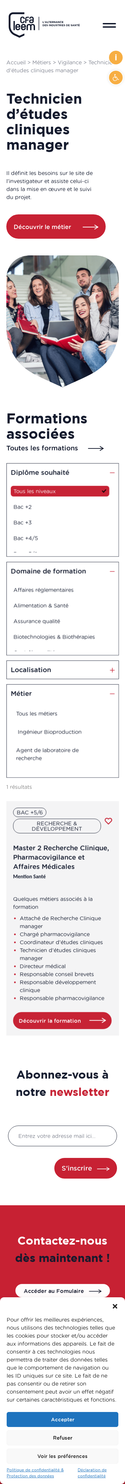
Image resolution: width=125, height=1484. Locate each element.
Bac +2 (26, 507)
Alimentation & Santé (42, 605)
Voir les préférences (62, 1456)
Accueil (16, 62)
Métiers (41, 62)
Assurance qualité (39, 619)
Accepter (62, 1419)
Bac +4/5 (29, 535)
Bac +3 (26, 521)
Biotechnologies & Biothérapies (54, 633)
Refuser (62, 1438)
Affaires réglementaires (45, 591)
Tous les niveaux (37, 493)
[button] (115, 77)
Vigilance (70, 62)
